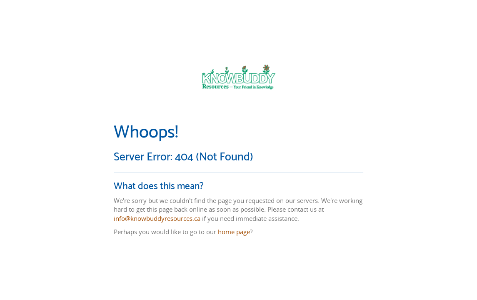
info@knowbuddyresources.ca (157, 218)
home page (234, 232)
